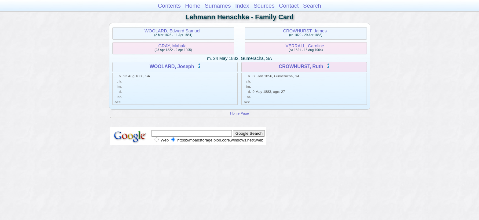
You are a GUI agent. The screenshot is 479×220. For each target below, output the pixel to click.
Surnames (218, 5)
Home (192, 5)
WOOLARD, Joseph (172, 66)
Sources (264, 5)
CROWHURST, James (305, 30)
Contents (169, 5)
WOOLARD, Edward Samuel (172, 30)
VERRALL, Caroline (305, 45)
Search (312, 5)
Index (242, 5)
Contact (289, 5)
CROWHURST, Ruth (301, 66)
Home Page (239, 113)
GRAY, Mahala (172, 45)
